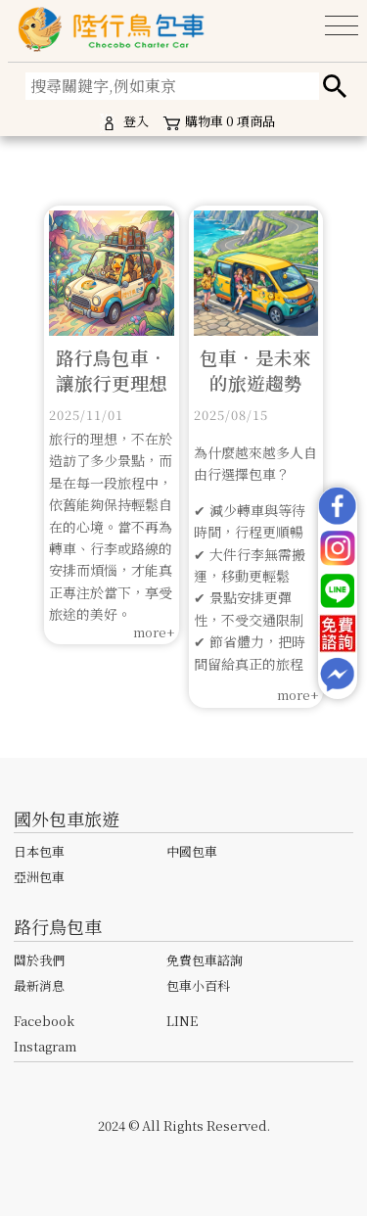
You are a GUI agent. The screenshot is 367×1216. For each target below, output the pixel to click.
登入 (124, 122)
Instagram (45, 1046)
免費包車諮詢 (204, 960)
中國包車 (191, 851)
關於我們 (39, 960)
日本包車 (39, 851)
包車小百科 (198, 985)
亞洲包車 (39, 876)
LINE (182, 1020)
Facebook (44, 1020)
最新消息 (39, 985)
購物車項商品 (218, 122)
